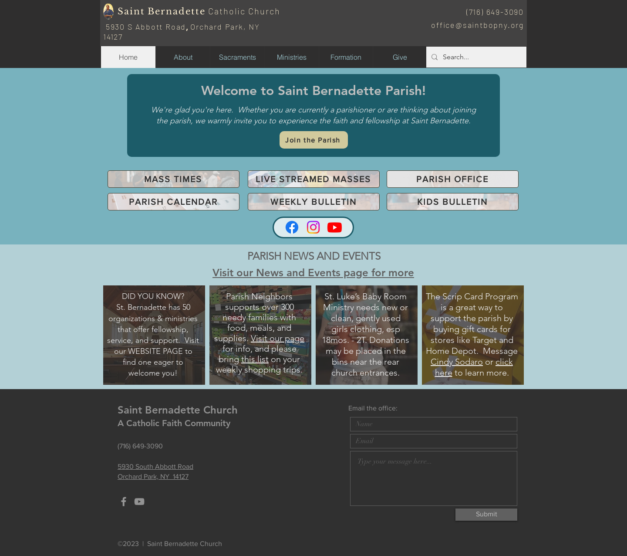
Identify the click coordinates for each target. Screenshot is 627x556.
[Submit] (486, 515)
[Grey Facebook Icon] (124, 501)
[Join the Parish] (314, 140)
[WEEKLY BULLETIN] (314, 201)
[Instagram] (313, 227)
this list (255, 359)
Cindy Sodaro (457, 361)
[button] (291, 57)
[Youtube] (334, 227)
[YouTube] (139, 501)
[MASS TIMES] (173, 179)
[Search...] (475, 57)
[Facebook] (291, 227)
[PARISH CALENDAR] (173, 201)
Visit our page (277, 338)
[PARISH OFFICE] (453, 179)
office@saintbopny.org (477, 25)
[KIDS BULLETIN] (453, 201)
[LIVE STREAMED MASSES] (314, 179)
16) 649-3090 (498, 12)
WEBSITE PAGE (155, 351)
